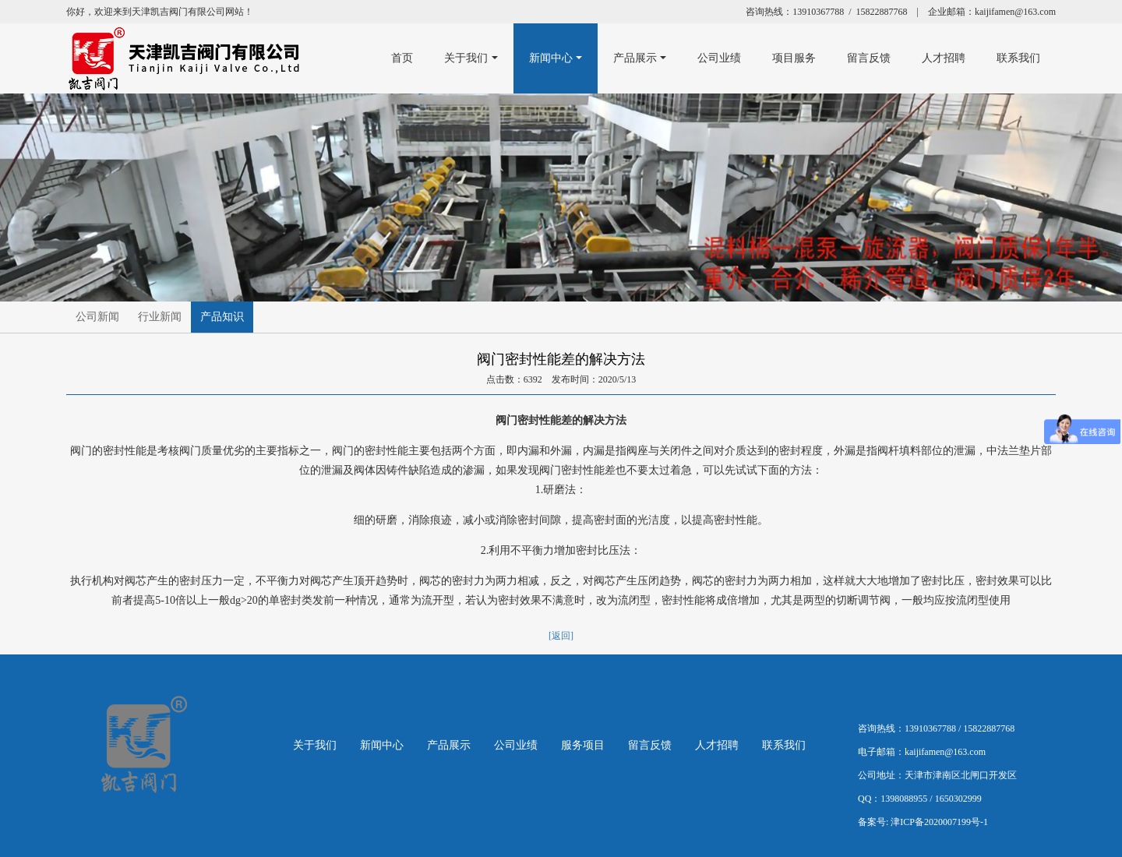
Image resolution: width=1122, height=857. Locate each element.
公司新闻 (97, 317)
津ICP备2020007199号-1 (939, 821)
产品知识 (222, 317)
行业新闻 (160, 317)
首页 (395, 58)
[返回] (561, 635)
